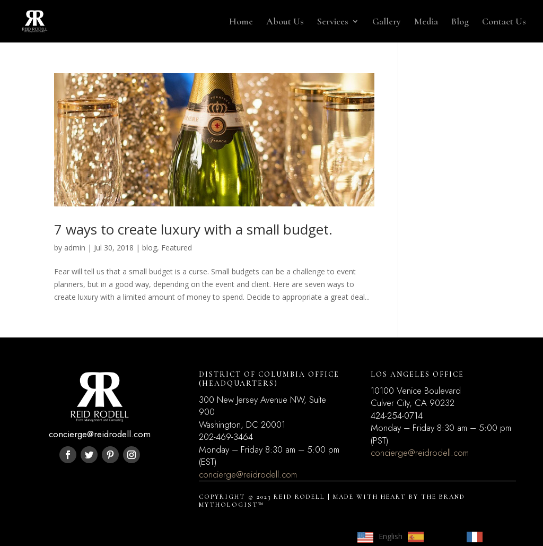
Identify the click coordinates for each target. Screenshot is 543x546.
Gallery (386, 22)
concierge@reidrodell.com (248, 474)
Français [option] (502, 536)
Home (241, 22)
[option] (431, 537)
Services (332, 22)
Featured (176, 247)
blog (149, 247)
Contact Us (504, 22)
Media (426, 22)
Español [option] (442, 536)
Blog (460, 22)
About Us (285, 22)
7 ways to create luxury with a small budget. (193, 229)
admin (74, 247)
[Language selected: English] (439, 536)
